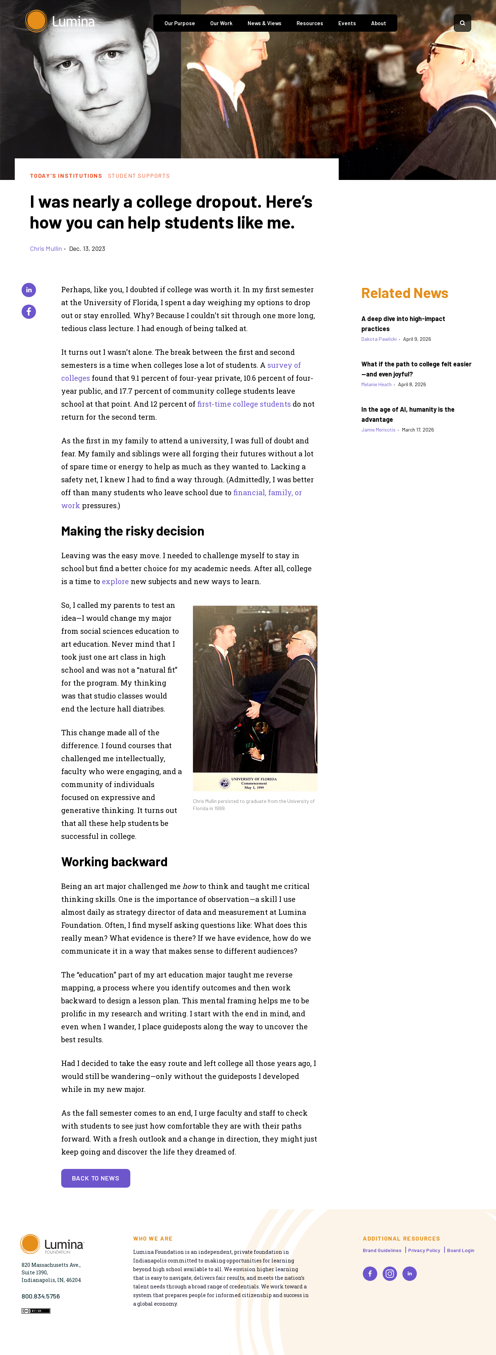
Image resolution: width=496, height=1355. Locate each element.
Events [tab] (347, 23)
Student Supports (139, 175)
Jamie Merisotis (378, 429)
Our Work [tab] (221, 23)
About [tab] (378, 23)
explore (115, 581)
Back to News (96, 1178)
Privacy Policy (424, 1250)
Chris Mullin (46, 248)
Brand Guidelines (382, 1250)
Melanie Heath (376, 384)
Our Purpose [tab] (179, 23)
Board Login (460, 1250)
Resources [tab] (310, 23)
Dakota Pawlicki (379, 339)
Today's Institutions (66, 175)
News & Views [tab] (264, 23)
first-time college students (244, 403)
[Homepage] (61, 23)
